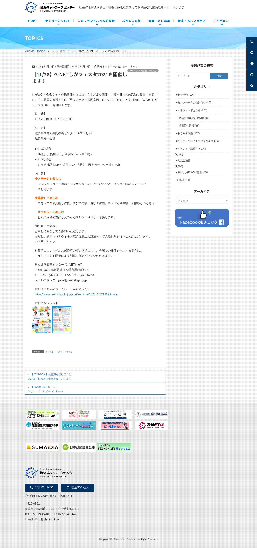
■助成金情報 (183, 160)
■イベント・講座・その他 (143, 70)
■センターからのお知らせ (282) (194, 102)
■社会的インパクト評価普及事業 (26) (197, 140)
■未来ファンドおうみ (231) (191, 110)
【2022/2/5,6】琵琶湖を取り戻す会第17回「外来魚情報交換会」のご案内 (49, 376)
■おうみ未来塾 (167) (188, 133)
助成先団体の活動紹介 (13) (194, 117)
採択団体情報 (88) (189, 125)
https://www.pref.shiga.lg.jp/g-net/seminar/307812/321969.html (76, 294)
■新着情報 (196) (185, 94)
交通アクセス (78, 487)
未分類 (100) (183, 180)
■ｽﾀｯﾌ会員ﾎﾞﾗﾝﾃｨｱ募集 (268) (192, 172)
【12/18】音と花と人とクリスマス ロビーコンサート (45, 389)
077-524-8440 (41, 487)
